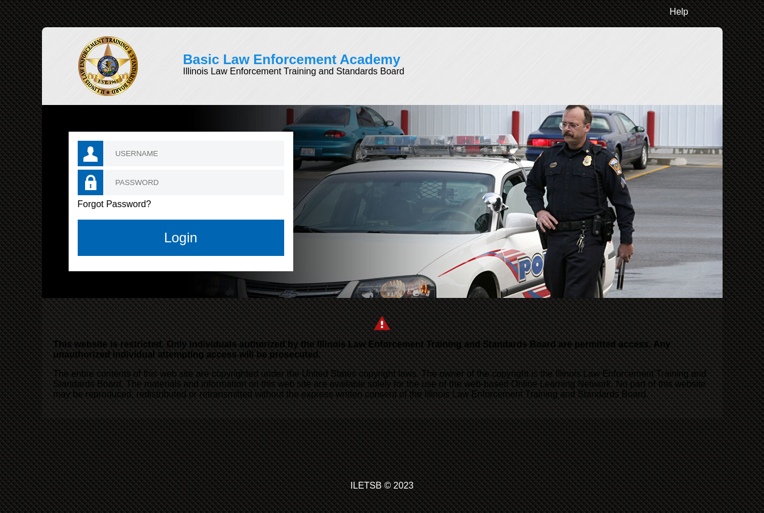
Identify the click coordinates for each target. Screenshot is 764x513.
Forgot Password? (114, 204)
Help (679, 11)
